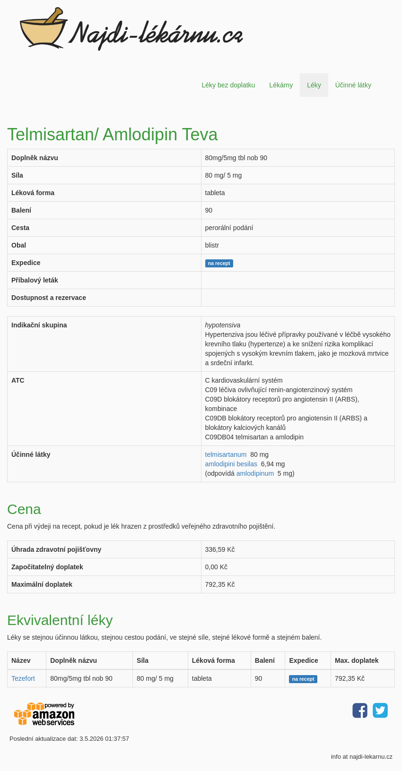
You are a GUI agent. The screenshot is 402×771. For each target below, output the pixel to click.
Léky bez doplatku (228, 85)
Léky (314, 85)
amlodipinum (255, 473)
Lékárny (281, 85)
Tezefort (23, 678)
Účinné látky (353, 85)
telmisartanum (226, 454)
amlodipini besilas (231, 464)
